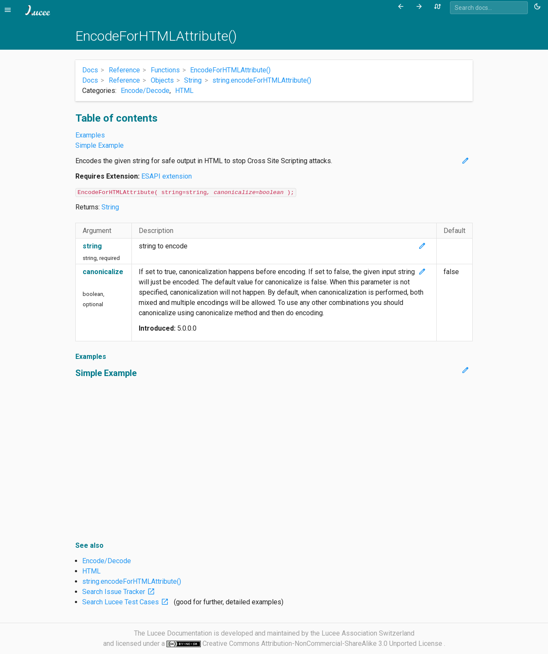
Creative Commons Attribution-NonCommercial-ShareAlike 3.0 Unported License (323, 643)
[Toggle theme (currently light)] (539, 7)
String (110, 207)
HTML (184, 91)
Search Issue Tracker (120, 592)
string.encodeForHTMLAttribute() (131, 581)
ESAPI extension (166, 176)
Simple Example (99, 145)
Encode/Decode (145, 91)
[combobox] (489, 7)
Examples (90, 135)
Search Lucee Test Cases (127, 602)
